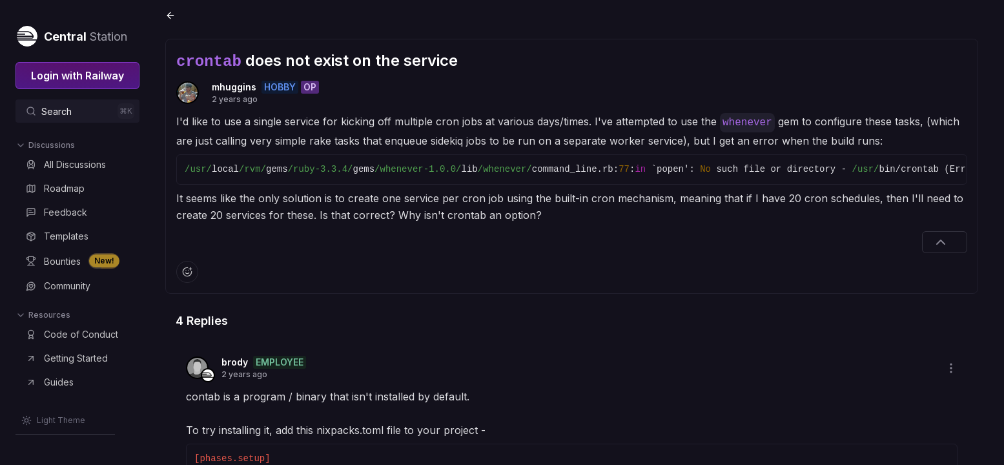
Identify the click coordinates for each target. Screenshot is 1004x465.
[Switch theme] (53, 420)
